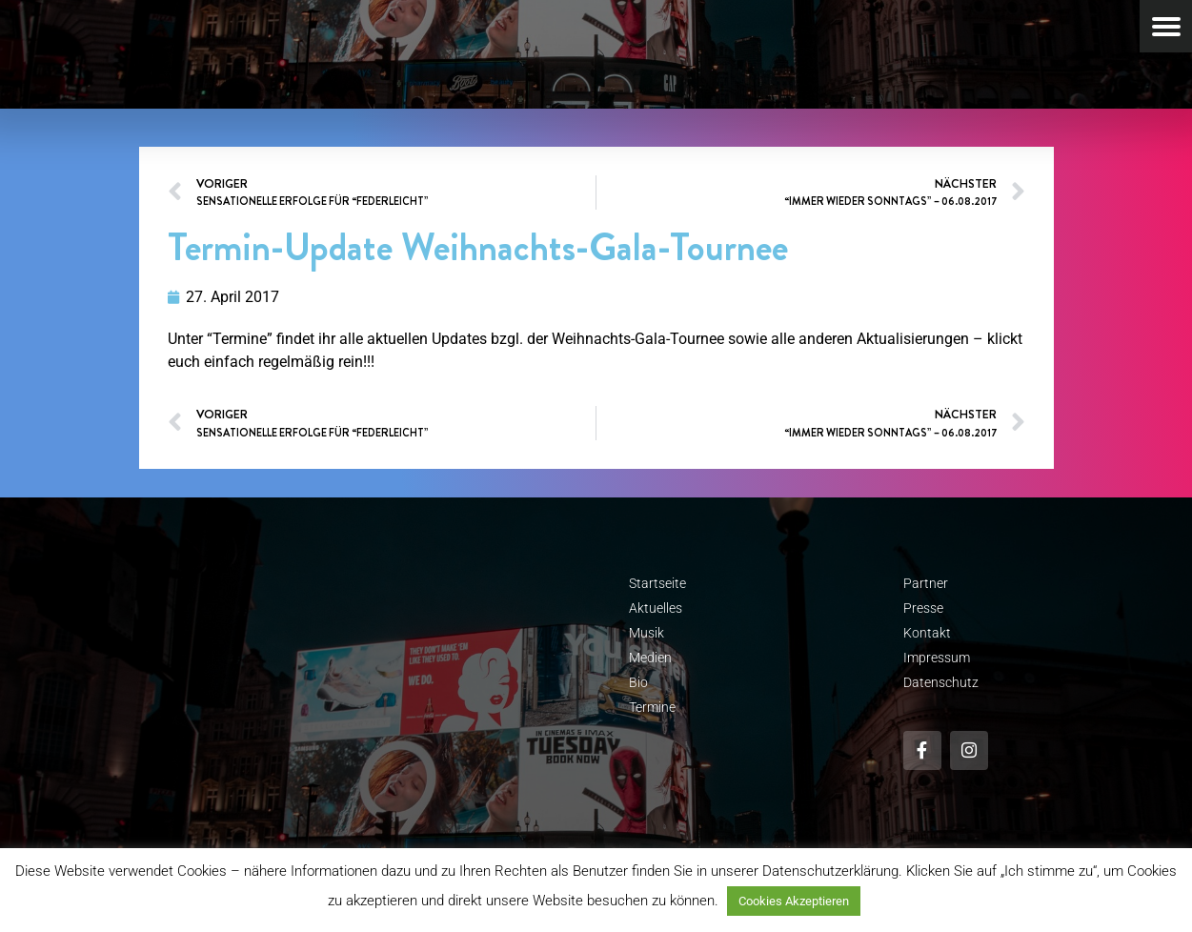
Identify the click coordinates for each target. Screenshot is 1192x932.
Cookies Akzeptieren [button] (793, 901)
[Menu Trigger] (1166, 26)
